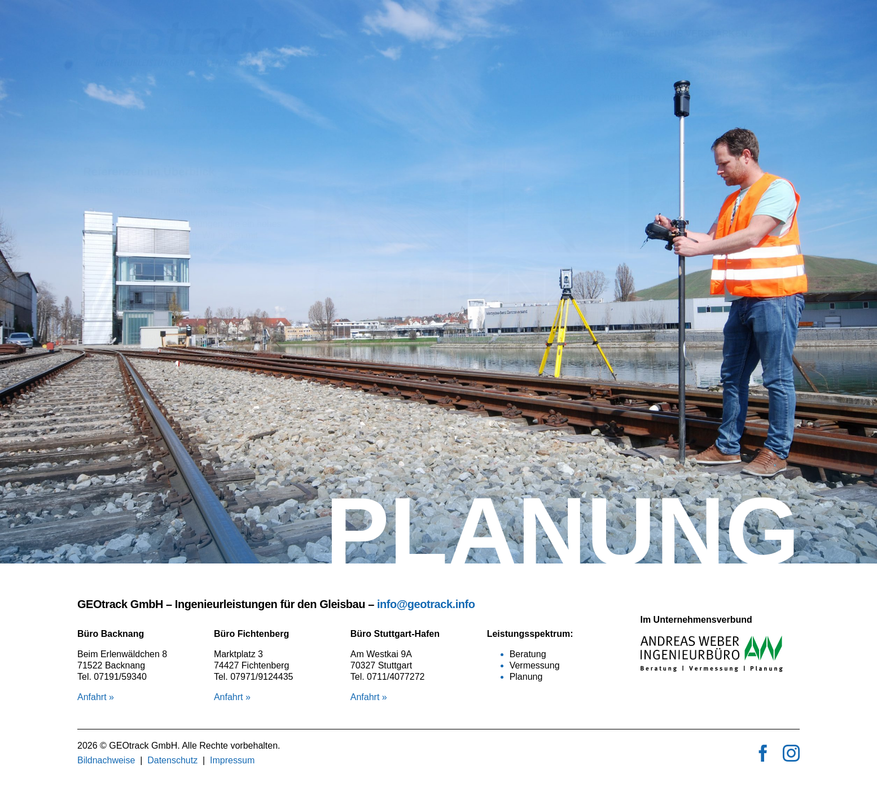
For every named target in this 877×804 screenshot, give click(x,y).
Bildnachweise (106, 760)
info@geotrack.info (426, 604)
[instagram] (791, 753)
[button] (425, 140)
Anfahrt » (95, 697)
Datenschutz (172, 760)
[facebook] (763, 753)
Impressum (232, 760)
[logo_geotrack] (195, 21)
